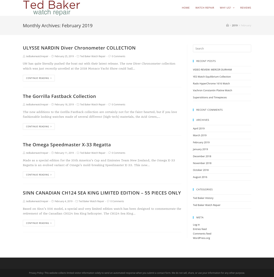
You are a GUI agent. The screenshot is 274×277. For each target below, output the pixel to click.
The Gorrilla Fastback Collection (59, 96)
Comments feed (202, 233)
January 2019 (200, 149)
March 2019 (200, 135)
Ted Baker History (203, 198)
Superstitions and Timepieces (210, 97)
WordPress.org (201, 238)
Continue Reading (39, 78)
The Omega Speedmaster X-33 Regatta (67, 144)
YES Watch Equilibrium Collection (212, 76)
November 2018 (202, 163)
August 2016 (200, 177)
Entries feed (200, 229)
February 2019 (201, 142)
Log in (196, 224)
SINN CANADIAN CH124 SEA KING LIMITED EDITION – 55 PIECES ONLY (102, 193)
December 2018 (202, 156)
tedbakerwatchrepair (37, 56)
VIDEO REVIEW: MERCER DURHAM (212, 69)
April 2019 (199, 128)
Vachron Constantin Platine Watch (212, 90)
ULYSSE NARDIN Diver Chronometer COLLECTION (79, 48)
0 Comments (118, 56)
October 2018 (201, 170)
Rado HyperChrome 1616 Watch (211, 83)
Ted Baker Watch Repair (93, 56)
